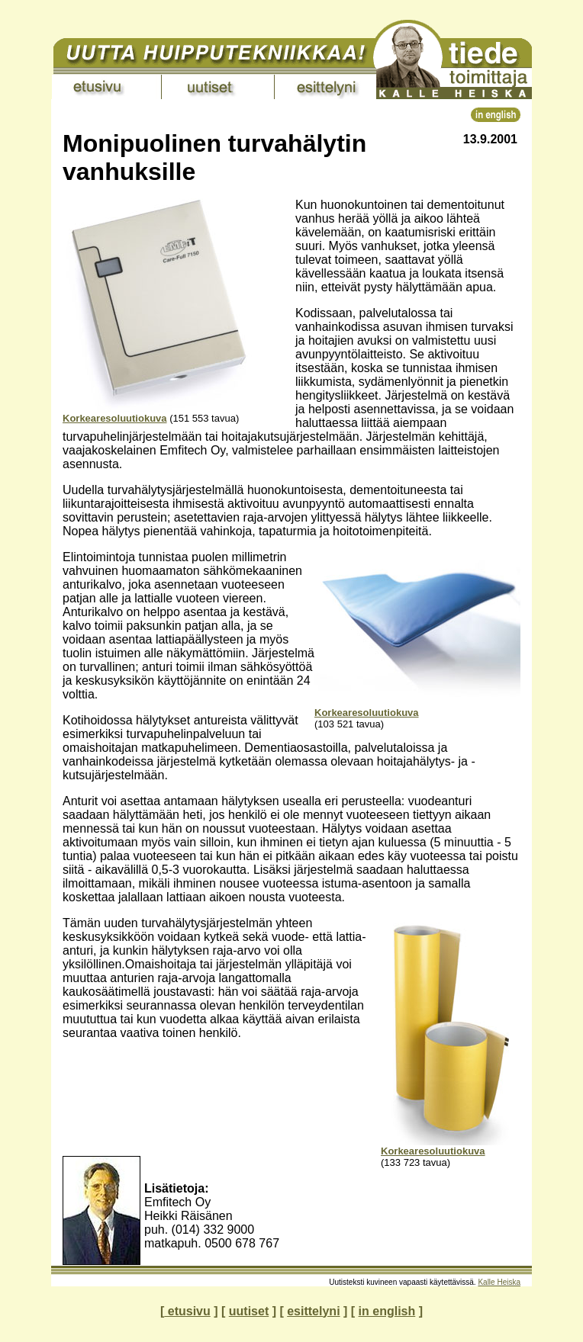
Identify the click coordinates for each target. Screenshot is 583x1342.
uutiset (249, 1311)
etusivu (187, 1311)
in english (387, 1311)
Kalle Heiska (499, 1282)
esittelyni (313, 1311)
